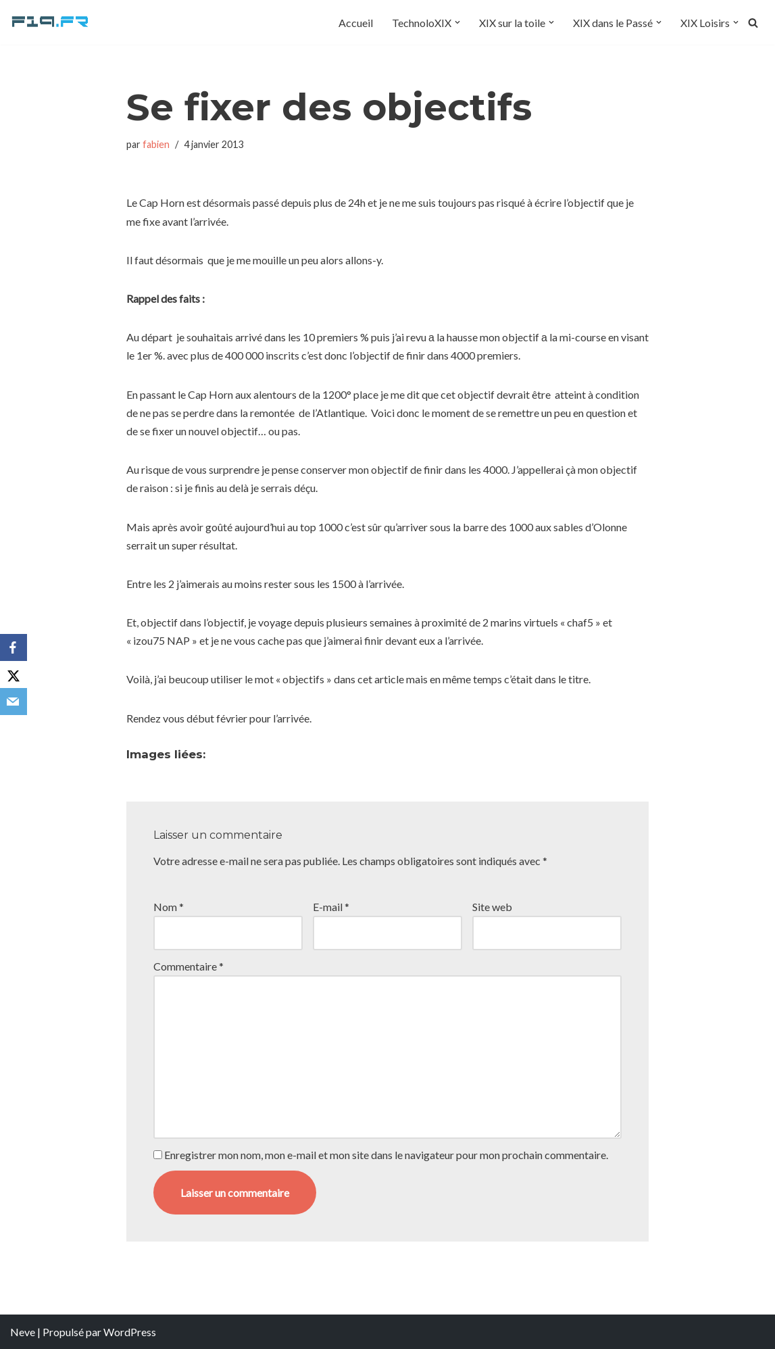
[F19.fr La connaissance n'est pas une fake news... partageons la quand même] (50, 22)
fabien (156, 144)
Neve (22, 1331)
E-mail (331, 906)
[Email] (13, 701)
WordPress (129, 1331)
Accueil (356, 22)
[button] (457, 22)
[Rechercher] (753, 23)
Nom (168, 906)
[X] (13, 674)
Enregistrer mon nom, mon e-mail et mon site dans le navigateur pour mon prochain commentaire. (386, 1154)
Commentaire (188, 966)
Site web (492, 906)
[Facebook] (13, 647)
